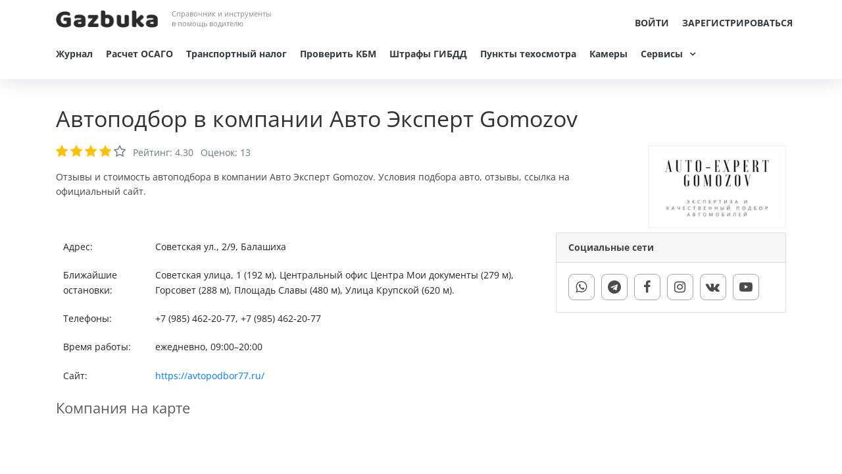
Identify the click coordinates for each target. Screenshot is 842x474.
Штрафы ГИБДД (428, 53)
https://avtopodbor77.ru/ (209, 375)
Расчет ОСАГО (139, 53)
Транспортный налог (236, 53)
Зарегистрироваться (737, 22)
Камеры (608, 53)
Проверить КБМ (338, 53)
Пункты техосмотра (528, 53)
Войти (652, 22)
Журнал (74, 53)
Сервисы (662, 53)
